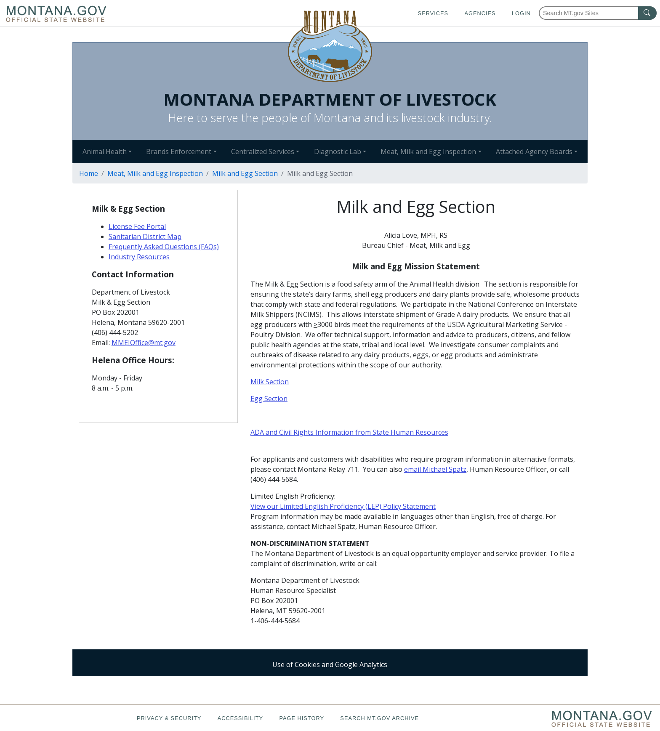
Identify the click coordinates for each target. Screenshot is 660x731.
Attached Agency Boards (534, 151)
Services (433, 13)
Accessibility (240, 718)
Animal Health (104, 151)
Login (521, 13)
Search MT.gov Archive (379, 718)
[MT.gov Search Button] (647, 13)
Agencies (479, 13)
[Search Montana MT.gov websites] (598, 13)
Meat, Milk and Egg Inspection (428, 151)
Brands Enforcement (178, 151)
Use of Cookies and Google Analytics (329, 664)
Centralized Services (262, 151)
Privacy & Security (169, 718)
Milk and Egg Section (245, 173)
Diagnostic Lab (337, 151)
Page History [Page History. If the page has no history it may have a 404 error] (301, 718)
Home (88, 173)
